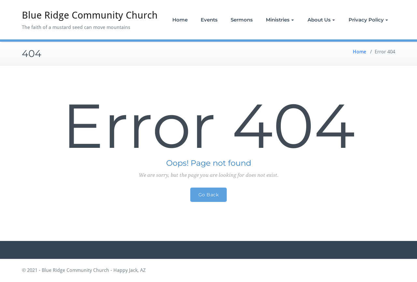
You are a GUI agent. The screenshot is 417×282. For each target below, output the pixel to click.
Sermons (242, 20)
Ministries (280, 20)
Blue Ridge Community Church (90, 15)
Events (209, 20)
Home (180, 20)
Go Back (208, 195)
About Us (321, 20)
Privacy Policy (368, 20)
